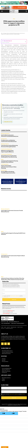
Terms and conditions (14, 295)
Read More (3, 340)
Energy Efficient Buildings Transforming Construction (8, 172)
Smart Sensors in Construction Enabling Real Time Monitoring (9, 156)
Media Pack (10, 310)
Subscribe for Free (8, 121)
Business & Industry (5, 133)
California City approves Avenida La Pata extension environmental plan (7, 182)
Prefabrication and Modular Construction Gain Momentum (9, 141)
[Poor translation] (13, 413)
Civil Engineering (4, 164)
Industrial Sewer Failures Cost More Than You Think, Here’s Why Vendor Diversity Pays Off (12, 279)
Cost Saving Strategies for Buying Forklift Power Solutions (9, 161)
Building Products (5, 144)
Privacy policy (5, 297)
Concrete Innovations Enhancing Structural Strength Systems (9, 146)
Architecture (4, 138)
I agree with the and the (12, 296)
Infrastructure (4, 254)
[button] (2, 11)
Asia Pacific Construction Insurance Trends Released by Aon (9, 135)
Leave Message (6, 313)
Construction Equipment (6, 149)
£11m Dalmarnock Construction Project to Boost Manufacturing (13, 256)
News (14, 18)
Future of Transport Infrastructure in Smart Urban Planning (8, 167)
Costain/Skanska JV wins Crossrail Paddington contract (20, 182)
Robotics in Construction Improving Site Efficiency (7, 151)
